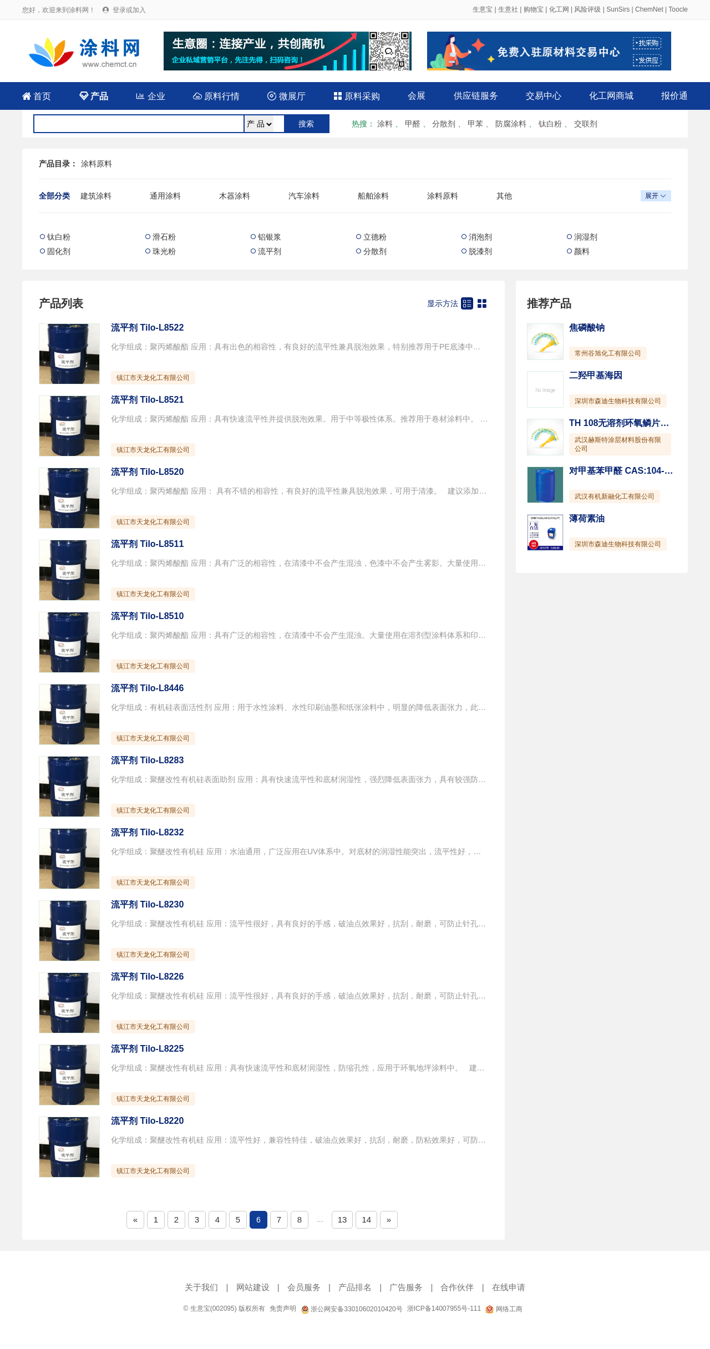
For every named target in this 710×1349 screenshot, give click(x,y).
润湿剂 (585, 236)
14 (366, 1219)
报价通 (674, 95)
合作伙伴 (457, 1287)
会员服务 (304, 1287)
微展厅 (286, 96)
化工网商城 (611, 95)
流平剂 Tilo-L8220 (147, 1120)
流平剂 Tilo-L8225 (147, 1048)
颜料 (582, 251)
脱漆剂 (480, 251)
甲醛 (412, 123)
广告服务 (406, 1287)
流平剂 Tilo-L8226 (147, 976)
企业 (150, 96)
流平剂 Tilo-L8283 (147, 760)
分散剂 (443, 123)
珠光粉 (164, 251)
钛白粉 (550, 123)
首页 (36, 96)
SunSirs (618, 9)
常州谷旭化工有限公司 (608, 353)
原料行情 (216, 96)
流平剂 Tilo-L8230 (147, 904)
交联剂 (585, 123)
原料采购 (356, 96)
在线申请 (508, 1287)
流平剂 (269, 251)
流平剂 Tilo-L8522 (147, 327)
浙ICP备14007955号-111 (444, 1308)
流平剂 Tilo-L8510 (147, 616)
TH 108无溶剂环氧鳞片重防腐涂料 (636, 423)
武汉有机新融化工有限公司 (615, 496)
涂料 (385, 123)
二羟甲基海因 (595, 375)
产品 (93, 96)
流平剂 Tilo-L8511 (147, 544)
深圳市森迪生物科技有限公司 (618, 401)
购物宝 (534, 9)
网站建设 (253, 1287)
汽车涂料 (304, 195)
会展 (416, 95)
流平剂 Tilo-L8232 (147, 832)
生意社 (508, 9)
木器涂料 (234, 195)
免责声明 (283, 1308)
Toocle (678, 9)
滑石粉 (164, 236)
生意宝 (483, 9)
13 (342, 1219)
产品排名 (355, 1287)
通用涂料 (165, 195)
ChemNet (649, 9)
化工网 (559, 9)
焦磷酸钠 (587, 327)
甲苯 (475, 123)
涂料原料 (96, 163)
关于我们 (201, 1287)
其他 (504, 195)
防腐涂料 (510, 123)
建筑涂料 (95, 195)
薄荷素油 (587, 518)
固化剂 (58, 251)
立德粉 (375, 236)
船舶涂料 (373, 195)
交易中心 (543, 95)
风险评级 (587, 9)
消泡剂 (480, 236)
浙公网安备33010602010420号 (352, 1309)
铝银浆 (269, 236)
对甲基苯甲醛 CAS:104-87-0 (625, 470)
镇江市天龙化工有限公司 (153, 378)
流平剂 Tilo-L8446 (147, 688)
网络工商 (503, 1309)
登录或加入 (129, 10)
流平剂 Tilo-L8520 (147, 471)
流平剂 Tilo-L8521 (147, 399)
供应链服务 (476, 95)
